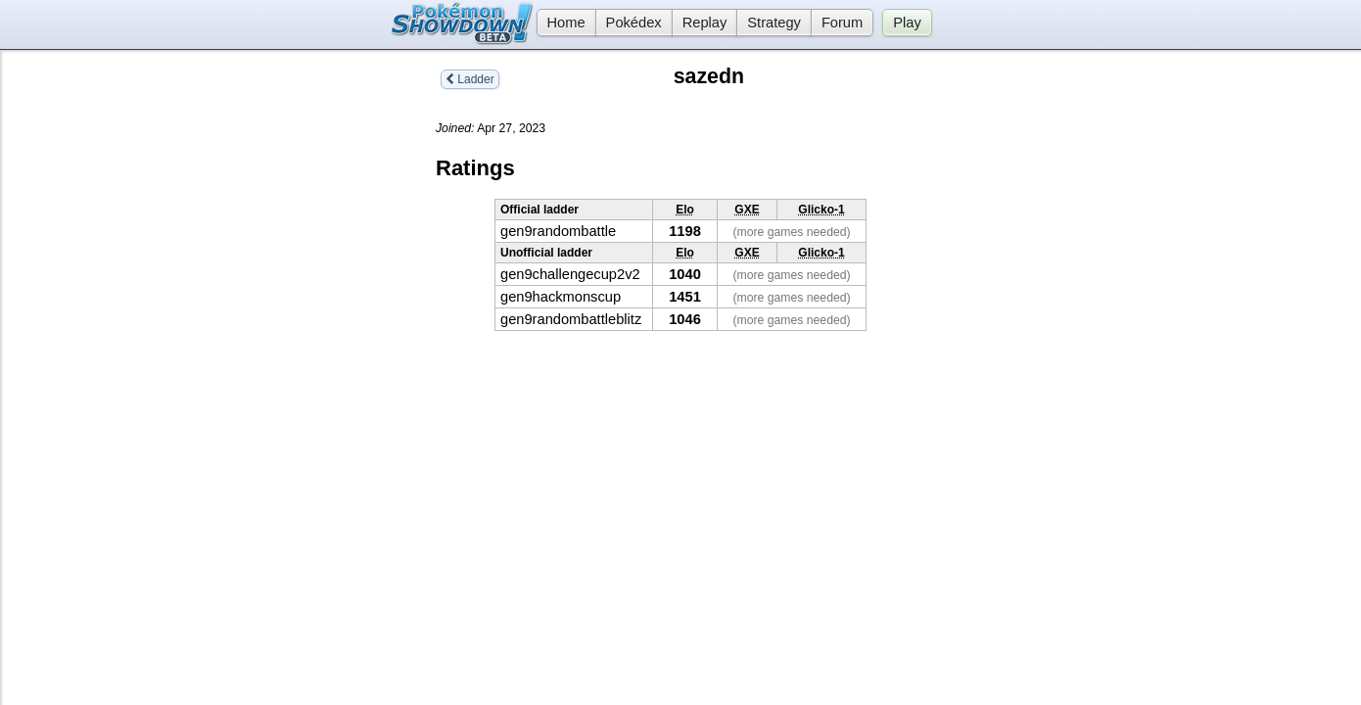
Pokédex (634, 22)
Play (907, 22)
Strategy (774, 22)
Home (561, 22)
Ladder (470, 79)
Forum (842, 22)
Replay (704, 22)
